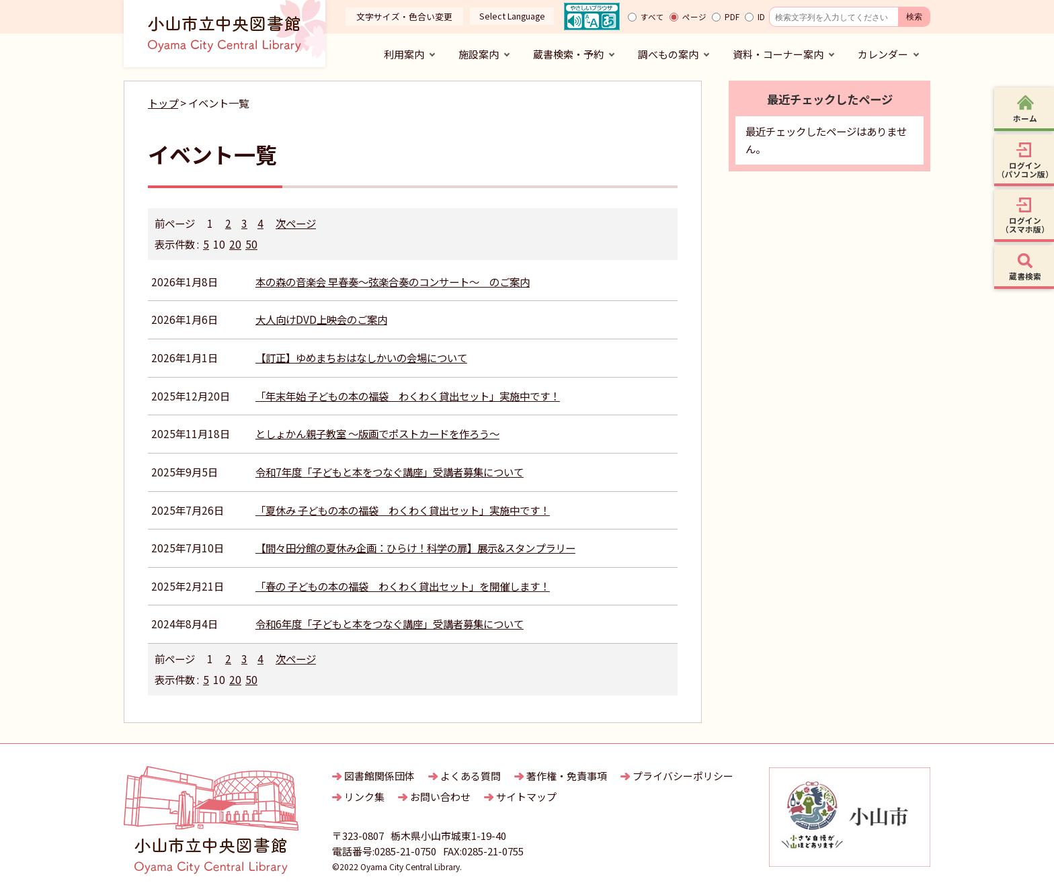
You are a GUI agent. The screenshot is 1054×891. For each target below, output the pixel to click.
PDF (732, 16)
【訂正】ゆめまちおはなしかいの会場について (361, 357)
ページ (694, 16)
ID (761, 16)
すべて (652, 16)
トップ (163, 102)
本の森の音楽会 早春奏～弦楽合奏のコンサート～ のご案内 (392, 281)
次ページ (296, 223)
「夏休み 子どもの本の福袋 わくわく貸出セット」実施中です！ (402, 510)
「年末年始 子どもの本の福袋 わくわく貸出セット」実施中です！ (407, 395)
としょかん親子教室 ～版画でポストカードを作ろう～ (377, 433)
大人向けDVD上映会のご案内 (321, 319)
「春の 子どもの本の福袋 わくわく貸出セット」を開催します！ (402, 586)
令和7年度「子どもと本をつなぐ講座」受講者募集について (389, 471)
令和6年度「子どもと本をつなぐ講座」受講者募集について (389, 623)
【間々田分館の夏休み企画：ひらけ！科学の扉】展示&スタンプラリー (415, 547)
